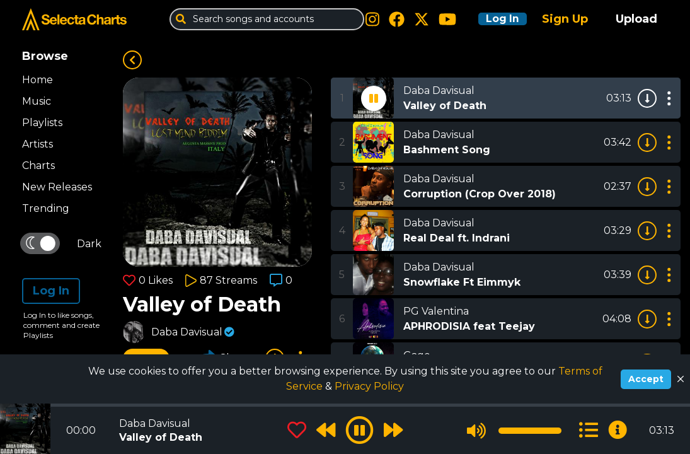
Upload (636, 19)
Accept (646, 379)
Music (36, 101)
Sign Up (565, 19)
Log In (496, 19)
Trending (45, 208)
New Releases (57, 187)
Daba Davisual (186, 332)
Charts (38, 166)
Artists (37, 144)
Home (37, 80)
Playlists (42, 123)
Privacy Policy (369, 386)
